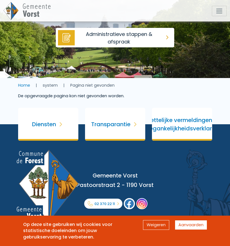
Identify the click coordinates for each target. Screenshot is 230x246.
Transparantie (110, 124)
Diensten (44, 124)
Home (24, 85)
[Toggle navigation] (219, 11)
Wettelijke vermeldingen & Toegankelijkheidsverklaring (182, 124)
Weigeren (156, 225)
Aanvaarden (191, 225)
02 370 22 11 (105, 203)
